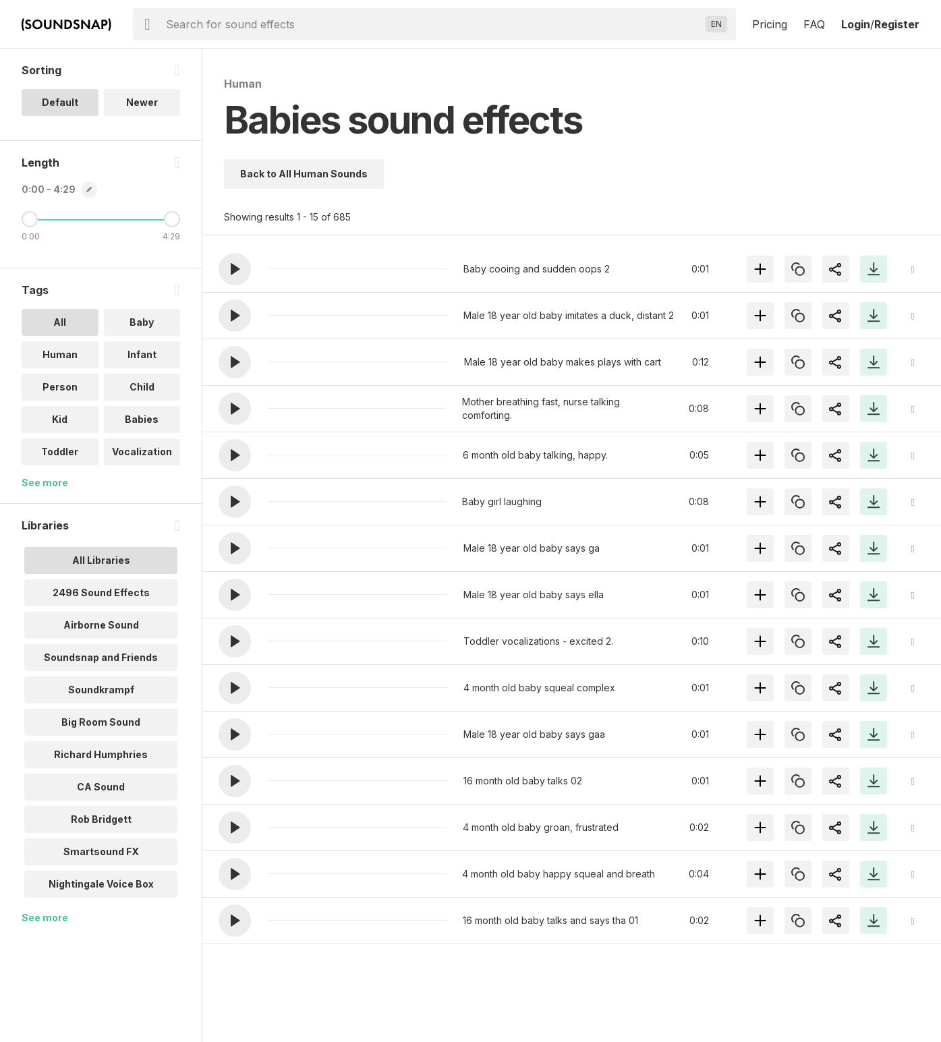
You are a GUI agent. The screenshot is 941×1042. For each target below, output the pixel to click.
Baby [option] (142, 322)
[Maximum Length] (172, 219)
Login (855, 24)
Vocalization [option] (142, 451)
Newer (142, 102)
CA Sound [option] (101, 786)
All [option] (59, 322)
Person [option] (60, 387)
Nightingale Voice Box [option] (101, 884)
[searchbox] (433, 24)
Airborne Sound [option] (101, 625)
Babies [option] (142, 419)
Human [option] (60, 354)
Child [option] (142, 387)
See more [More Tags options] (45, 482)
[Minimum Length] (30, 219)
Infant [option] (141, 354)
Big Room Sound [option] (100, 722)
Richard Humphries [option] (101, 754)
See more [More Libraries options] (45, 917)
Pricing (769, 24)
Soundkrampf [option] (101, 689)
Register (896, 24)
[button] (235, 269)
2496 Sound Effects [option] (101, 592)
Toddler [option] (59, 451)
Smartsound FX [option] (101, 851)
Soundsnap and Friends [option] (101, 657)
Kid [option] (59, 419)
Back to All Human (304, 173)
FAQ (814, 24)
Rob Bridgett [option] (101, 819)
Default (60, 102)
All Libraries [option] (101, 560)
